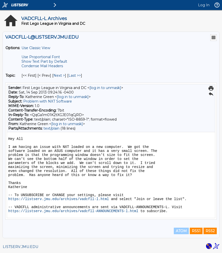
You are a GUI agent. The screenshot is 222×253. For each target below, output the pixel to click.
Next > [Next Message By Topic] (59, 75)
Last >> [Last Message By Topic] (74, 75)
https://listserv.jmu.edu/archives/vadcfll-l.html (58, 199)
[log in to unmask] (105, 88)
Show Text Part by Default (44, 61)
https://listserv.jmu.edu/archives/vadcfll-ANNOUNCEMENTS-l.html (73, 211)
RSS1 (196, 231)
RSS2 (210, 231)
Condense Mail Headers (42, 66)
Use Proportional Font (40, 57)
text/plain (51, 128)
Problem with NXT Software (47, 101)
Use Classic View (35, 48)
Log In (204, 5)
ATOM (181, 231)
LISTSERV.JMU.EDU (20, 246)
